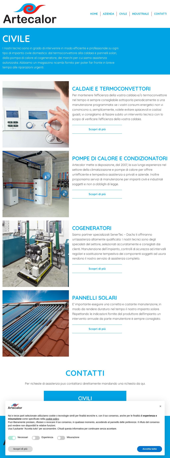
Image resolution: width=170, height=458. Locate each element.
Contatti (160, 13)
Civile (123, 13)
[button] (160, 406)
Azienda (108, 13)
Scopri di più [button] (20, 449)
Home (94, 13)
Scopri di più (97, 129)
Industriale (140, 13)
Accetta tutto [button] (149, 449)
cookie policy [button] (52, 419)
